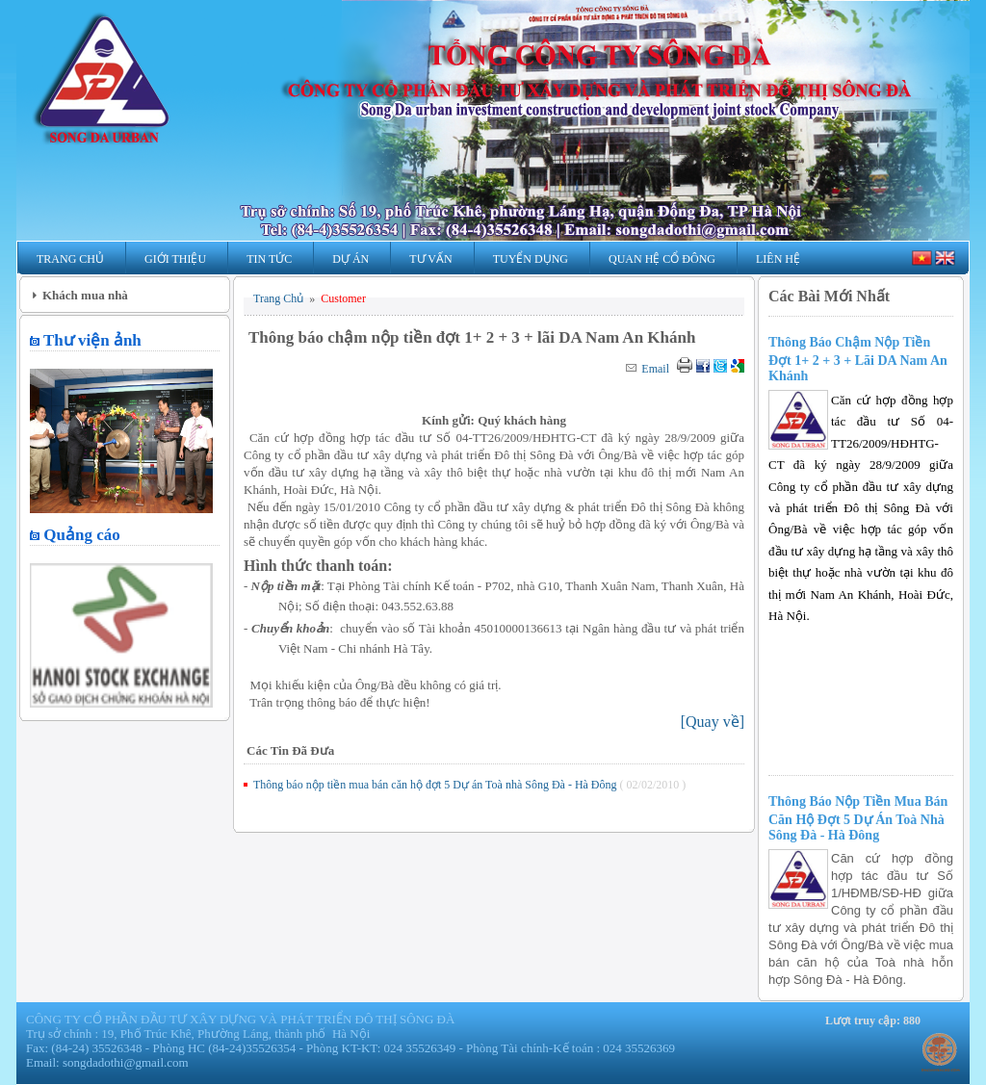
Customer (343, 298)
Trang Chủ (70, 259)
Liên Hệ (778, 259)
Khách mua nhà (85, 295)
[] (712, 721)
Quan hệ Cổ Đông (662, 259)
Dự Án (350, 259)
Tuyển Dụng (530, 259)
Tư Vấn (430, 259)
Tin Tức (269, 259)
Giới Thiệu (175, 259)
